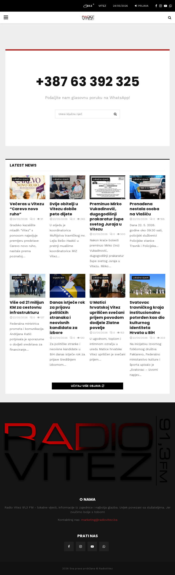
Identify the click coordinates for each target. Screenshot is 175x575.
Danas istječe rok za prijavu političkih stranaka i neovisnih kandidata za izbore (67, 317)
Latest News (23, 165)
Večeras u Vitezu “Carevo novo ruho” (27, 209)
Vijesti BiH (18, 277)
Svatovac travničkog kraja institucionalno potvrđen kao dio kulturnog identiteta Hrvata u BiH (147, 317)
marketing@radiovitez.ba (99, 519)
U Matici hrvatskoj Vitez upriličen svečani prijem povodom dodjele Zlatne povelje (107, 315)
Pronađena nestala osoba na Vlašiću (144, 209)
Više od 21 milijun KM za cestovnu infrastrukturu (27, 307)
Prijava (141, 5)
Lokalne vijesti (21, 179)
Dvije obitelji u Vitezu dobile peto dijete (64, 209)
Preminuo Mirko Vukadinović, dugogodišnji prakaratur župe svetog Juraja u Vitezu (107, 216)
